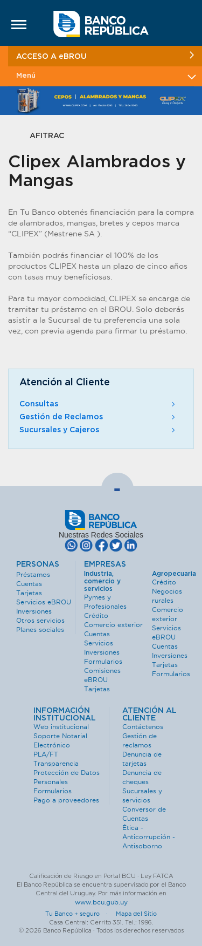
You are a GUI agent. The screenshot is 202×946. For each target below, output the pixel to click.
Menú (105, 75)
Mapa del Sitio (136, 913)
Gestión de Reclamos (98, 417)
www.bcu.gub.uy (101, 902)
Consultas (98, 404)
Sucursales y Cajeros (98, 430)
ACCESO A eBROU (105, 55)
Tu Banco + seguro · (79, 913)
